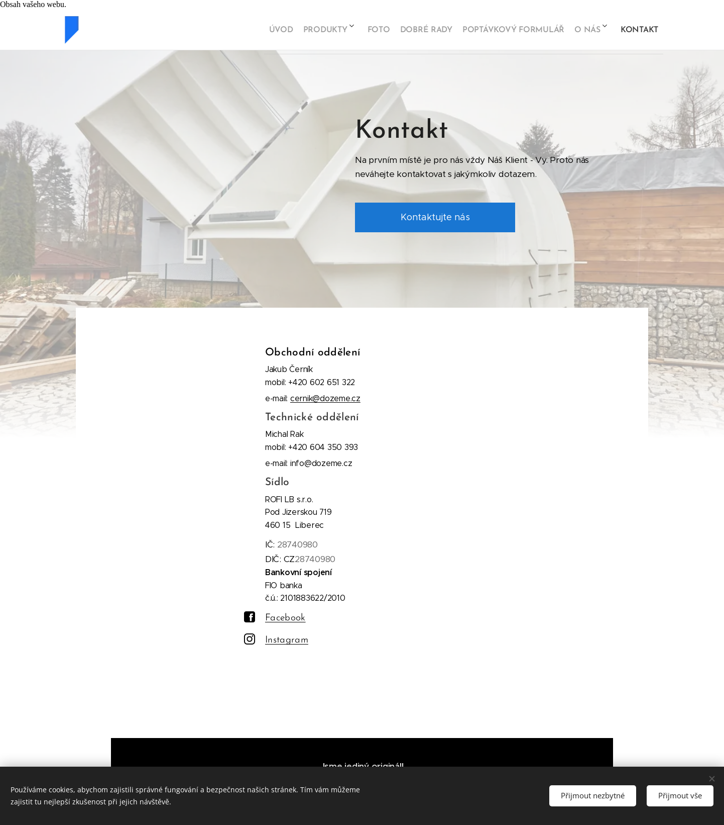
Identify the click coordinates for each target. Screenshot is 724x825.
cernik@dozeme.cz (325, 398)
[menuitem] (246, 29)
